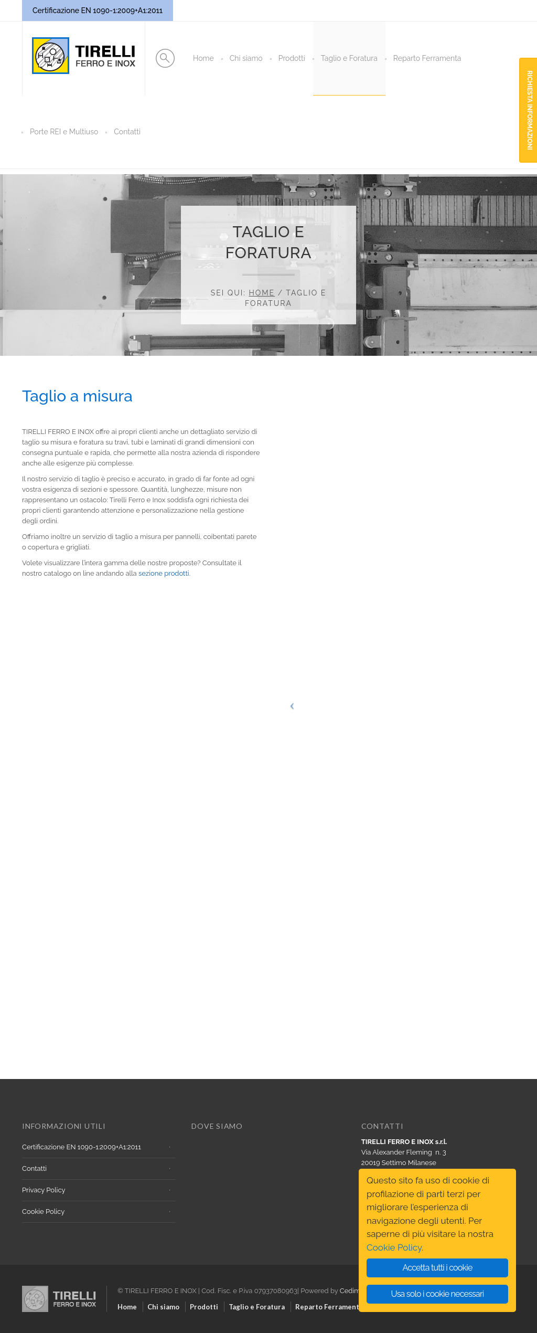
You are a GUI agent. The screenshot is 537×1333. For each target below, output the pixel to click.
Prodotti (291, 58)
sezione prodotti (163, 573)
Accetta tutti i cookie (437, 1268)
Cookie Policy (43, 1211)
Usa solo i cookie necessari (437, 1294)
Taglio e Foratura (349, 58)
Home (203, 58)
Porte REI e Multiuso (64, 132)
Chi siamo (246, 58)
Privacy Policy (44, 1190)
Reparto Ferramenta (427, 58)
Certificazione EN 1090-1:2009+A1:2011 (81, 1147)
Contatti (127, 132)
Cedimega (356, 1291)
